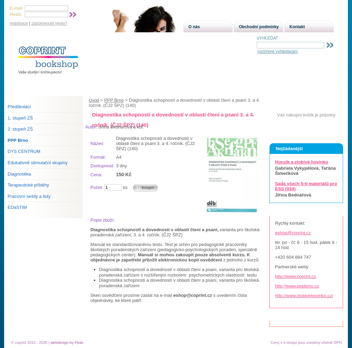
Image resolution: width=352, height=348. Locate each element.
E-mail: (16, 8)
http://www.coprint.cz (295, 276)
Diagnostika (19, 174)
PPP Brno (114, 100)
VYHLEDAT (267, 38)
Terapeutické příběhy (28, 185)
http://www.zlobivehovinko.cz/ (304, 295)
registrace (19, 23)
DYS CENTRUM (24, 151)
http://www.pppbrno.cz (297, 286)
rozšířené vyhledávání (277, 51)
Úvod (94, 100)
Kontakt (297, 26)
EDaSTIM (17, 207)
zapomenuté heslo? (49, 23)
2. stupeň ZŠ (20, 129)
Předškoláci (19, 106)
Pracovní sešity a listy (29, 196)
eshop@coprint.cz (293, 232)
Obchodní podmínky (259, 26)
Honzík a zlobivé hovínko (301, 162)
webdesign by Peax (67, 342)
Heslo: (16, 14)
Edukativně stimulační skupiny (37, 162)
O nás (194, 26)
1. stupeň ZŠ (20, 118)
